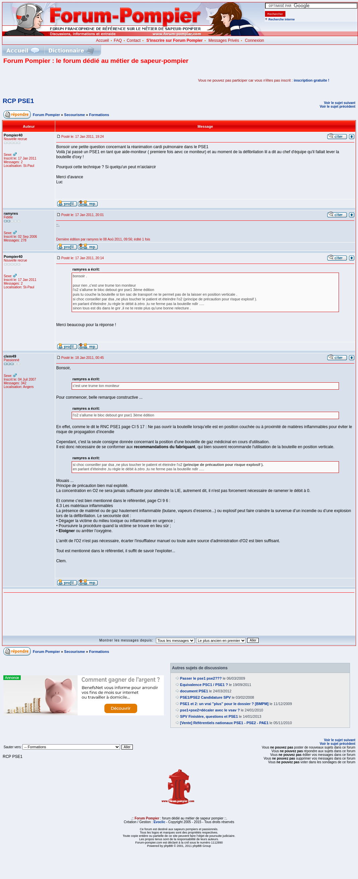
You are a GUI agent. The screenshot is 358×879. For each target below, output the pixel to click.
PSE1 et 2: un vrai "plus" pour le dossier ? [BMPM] (224, 704)
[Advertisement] (81, 80)
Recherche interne (281, 19)
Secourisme (74, 115)
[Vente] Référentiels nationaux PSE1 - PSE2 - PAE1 (224, 723)
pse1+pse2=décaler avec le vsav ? (210, 710)
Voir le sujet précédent (337, 106)
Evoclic (159, 822)
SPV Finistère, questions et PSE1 (209, 716)
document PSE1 (194, 691)
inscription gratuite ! (311, 80)
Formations (99, 115)
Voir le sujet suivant (339, 103)
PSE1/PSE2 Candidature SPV (205, 697)
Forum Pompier (46, 115)
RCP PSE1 (18, 100)
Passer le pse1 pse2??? (201, 678)
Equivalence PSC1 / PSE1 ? (204, 685)
